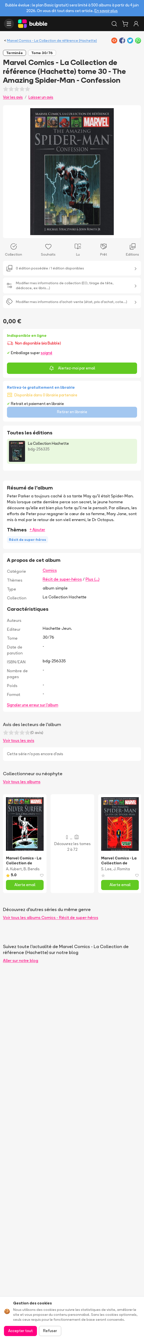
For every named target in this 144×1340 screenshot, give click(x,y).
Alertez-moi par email (72, 368)
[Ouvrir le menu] (9, 24)
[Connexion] (136, 24)
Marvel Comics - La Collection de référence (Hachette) (52, 40)
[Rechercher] (114, 24)
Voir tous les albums (21, 781)
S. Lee (106, 869)
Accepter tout (20, 1330)
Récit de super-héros (62, 579)
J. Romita (121, 869)
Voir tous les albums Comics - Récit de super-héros (50, 917)
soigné (46, 352)
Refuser (50, 1330)
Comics (50, 570)
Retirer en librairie (72, 411)
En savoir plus (106, 10)
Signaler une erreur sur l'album (32, 705)
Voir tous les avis (18, 740)
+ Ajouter (37, 529)
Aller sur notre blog (20, 960)
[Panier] (125, 24)
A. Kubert (14, 869)
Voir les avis (13, 97)
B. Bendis (32, 869)
